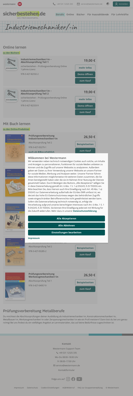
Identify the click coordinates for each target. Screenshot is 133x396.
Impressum (34, 238)
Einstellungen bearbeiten (66, 232)
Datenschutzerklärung (85, 211)
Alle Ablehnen (66, 225)
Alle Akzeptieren (66, 218)
